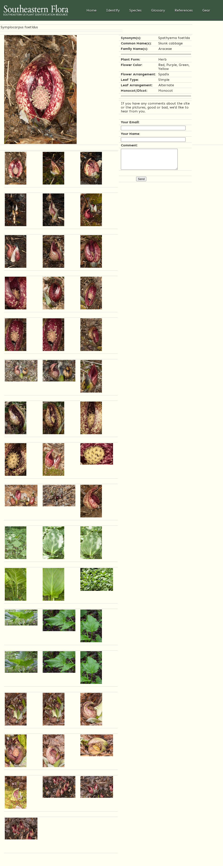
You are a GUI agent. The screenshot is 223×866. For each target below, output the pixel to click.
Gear (206, 10)
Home (91, 10)
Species (135, 10)
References (184, 10)
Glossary (158, 10)
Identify (113, 10)
